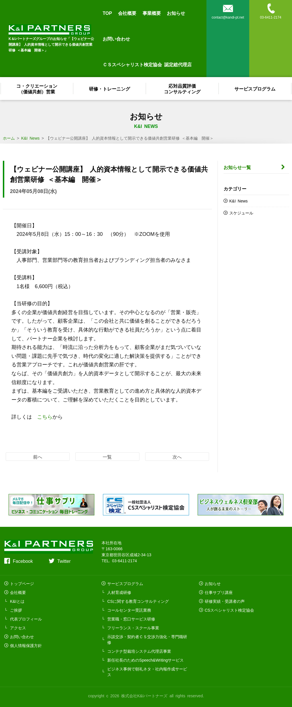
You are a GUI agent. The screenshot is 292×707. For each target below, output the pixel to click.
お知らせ (176, 13)
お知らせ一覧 (237, 167)
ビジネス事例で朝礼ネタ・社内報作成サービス (147, 671)
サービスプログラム (255, 88)
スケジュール (241, 213)
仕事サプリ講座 (219, 592)
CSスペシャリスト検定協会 (229, 610)
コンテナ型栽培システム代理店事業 (139, 651)
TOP (107, 13)
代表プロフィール (26, 619)
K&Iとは (17, 601)
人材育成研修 (119, 592)
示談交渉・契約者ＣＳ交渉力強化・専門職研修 (147, 639)
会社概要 (127, 13)
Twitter (64, 561)
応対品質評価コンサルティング (182, 88)
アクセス (18, 628)
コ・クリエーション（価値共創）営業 (37, 88)
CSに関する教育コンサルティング (138, 601)
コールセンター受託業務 (129, 610)
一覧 (107, 456)
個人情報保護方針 (26, 645)
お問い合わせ (116, 38)
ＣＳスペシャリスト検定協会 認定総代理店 (147, 64)
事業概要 (152, 13)
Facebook (23, 561)
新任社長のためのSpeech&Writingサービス (145, 660)
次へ (177, 456)
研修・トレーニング (109, 88)
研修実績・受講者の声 (225, 601)
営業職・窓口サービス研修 (131, 619)
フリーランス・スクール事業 (133, 628)
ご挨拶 (16, 610)
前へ (37, 456)
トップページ (22, 583)
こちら (44, 416)
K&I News (238, 201)
